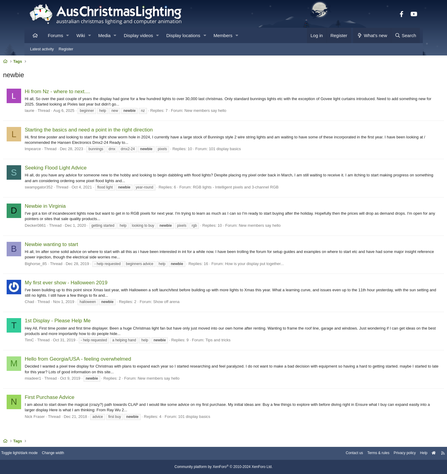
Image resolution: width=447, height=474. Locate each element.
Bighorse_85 (62, 265)
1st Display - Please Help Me (84, 322)
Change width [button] (86, 453)
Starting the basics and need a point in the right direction (115, 131)
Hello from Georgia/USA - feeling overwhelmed (104, 360)
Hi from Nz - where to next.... (83, 93)
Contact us (319, 453)
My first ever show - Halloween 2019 (92, 284)
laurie (55, 112)
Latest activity (42, 49)
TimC (55, 341)
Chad (55, 303)
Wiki (80, 35)
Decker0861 (61, 227)
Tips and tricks (243, 341)
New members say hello (231, 112)
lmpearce (59, 150)
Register (66, 49)
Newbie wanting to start (77, 246)
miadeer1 (59, 380)
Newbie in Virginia (71, 207)
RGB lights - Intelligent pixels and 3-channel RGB (261, 188)
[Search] (405, 35)
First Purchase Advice (75, 399)
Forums (55, 35)
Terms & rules (345, 453)
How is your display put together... (280, 265)
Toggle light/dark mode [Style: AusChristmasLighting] (50, 453)
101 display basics (251, 150)
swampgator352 (65, 188)
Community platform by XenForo (224, 467)
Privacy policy (373, 453)
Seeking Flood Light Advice (82, 169)
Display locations (183, 35)
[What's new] (372, 35)
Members (223, 35)
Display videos (138, 35)
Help (394, 453)
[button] (67, 35)
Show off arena (192, 303)
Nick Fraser (61, 418)
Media (104, 35)
